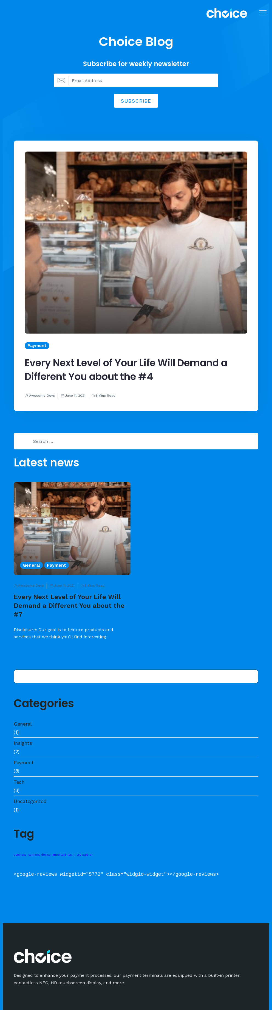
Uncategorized (30, 801)
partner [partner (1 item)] (87, 855)
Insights (23, 743)
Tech (19, 782)
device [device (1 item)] (45, 855)
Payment (24, 762)
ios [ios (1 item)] (70, 855)
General (23, 724)
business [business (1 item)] (20, 855)
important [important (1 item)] (59, 855)
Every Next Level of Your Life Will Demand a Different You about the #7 (69, 605)
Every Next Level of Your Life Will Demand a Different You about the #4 (126, 369)
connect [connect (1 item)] (34, 855)
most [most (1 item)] (77, 855)
